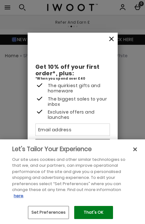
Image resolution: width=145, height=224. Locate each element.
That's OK (93, 212)
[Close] (111, 39)
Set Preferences (48, 212)
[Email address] (72, 130)
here (18, 196)
